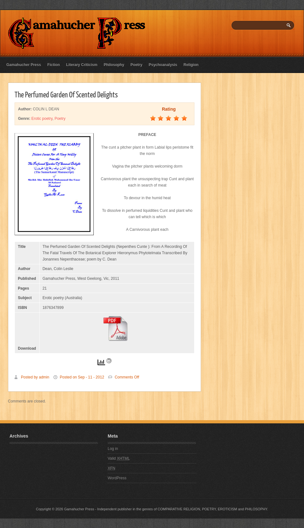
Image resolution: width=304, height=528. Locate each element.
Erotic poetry (41, 118)
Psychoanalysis (163, 65)
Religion (191, 65)
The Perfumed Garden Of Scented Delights (66, 94)
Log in (113, 448)
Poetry (136, 65)
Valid (119, 458)
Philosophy (114, 65)
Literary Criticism (82, 65)
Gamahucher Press (23, 65)
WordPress (117, 478)
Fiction (53, 65)
